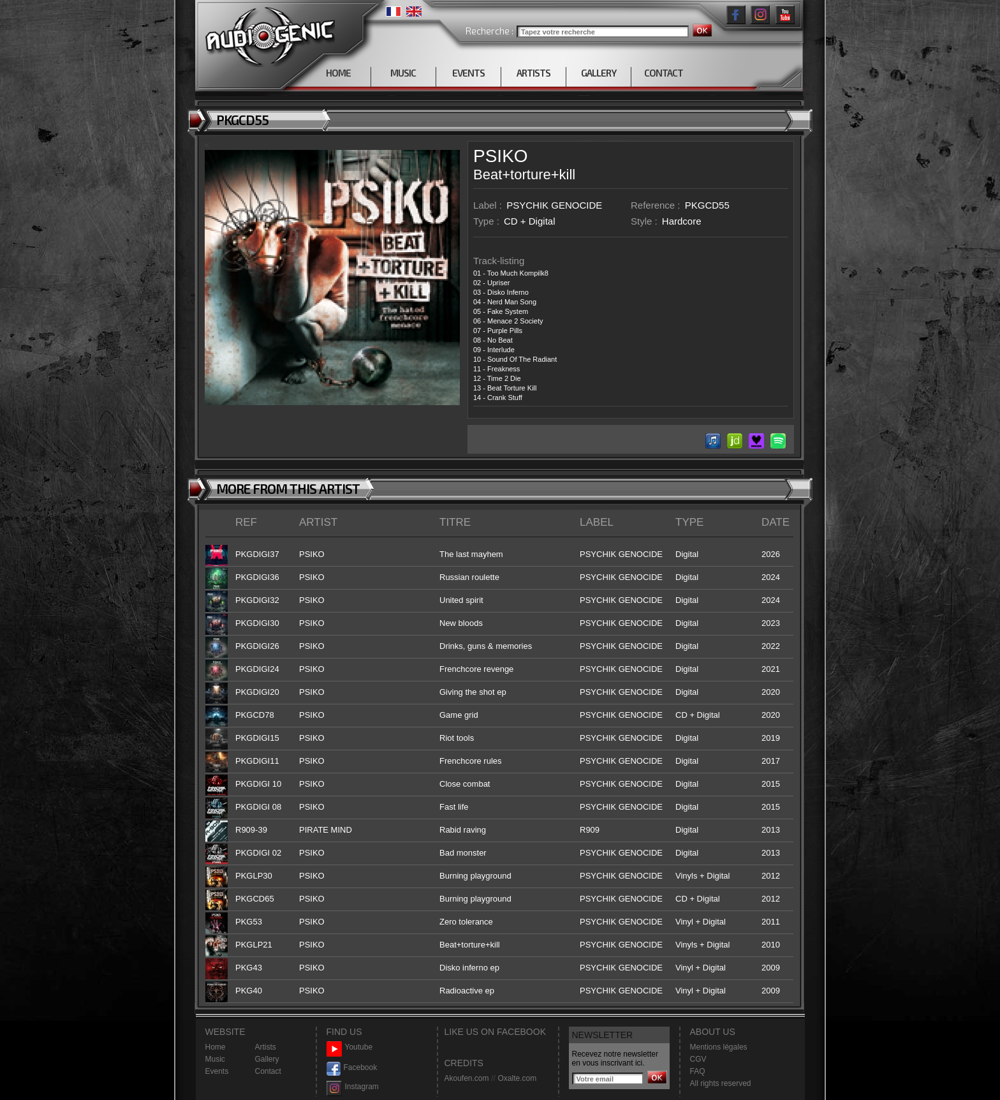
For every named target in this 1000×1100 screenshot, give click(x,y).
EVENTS (468, 72)
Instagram (353, 1087)
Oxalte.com (516, 1078)
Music (215, 1059)
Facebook (352, 1068)
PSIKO (500, 156)
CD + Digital (529, 221)
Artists (265, 1047)
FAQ (697, 1071)
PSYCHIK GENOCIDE (554, 205)
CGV (698, 1059)
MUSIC (403, 72)
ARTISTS (533, 72)
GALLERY (598, 72)
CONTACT (663, 72)
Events (217, 1071)
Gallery (267, 1059)
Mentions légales (718, 1047)
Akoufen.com (467, 1078)
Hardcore (682, 221)
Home (215, 1047)
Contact (268, 1071)
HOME (338, 72)
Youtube (350, 1047)
